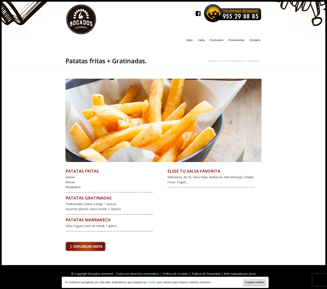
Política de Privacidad (206, 274)
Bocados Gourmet (218, 60)
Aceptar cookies (254, 282)
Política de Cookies (175, 274)
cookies (151, 282)
